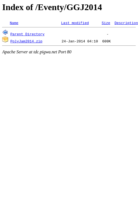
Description (126, 22)
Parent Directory (27, 33)
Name (14, 22)
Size (106, 22)
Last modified (75, 22)
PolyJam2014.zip (26, 41)
